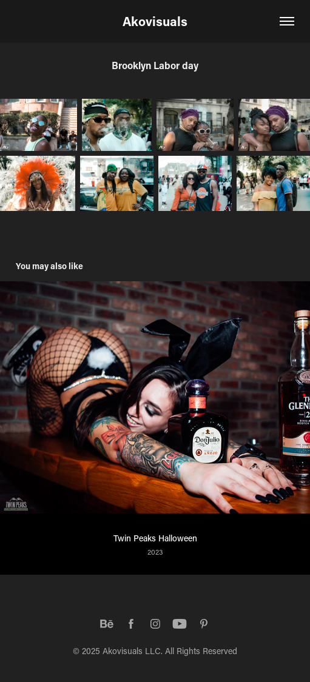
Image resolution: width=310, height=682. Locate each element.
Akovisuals (155, 21)
